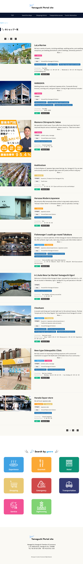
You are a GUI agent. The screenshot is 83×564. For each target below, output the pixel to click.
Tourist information (71, 15)
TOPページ (3, 23)
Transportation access (56, 15)
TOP (12, 15)
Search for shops (27, 15)
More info (44, 74)
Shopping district (41, 15)
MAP (37, 74)
